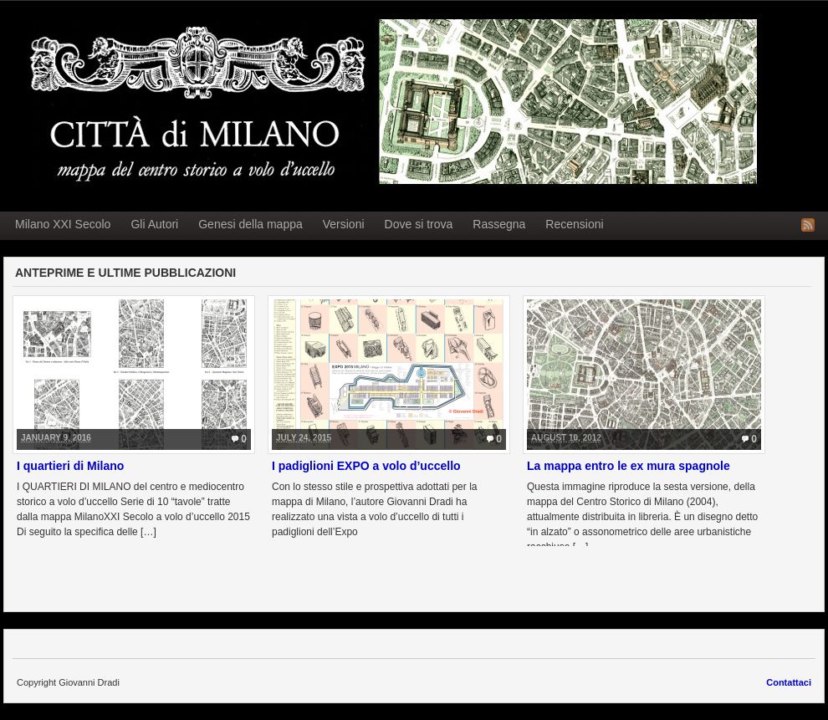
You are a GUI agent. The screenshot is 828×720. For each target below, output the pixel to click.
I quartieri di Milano (70, 465)
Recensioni (574, 224)
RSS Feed (808, 225)
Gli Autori (154, 224)
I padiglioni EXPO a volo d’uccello (366, 465)
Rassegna (499, 224)
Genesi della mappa (250, 224)
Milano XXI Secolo (62, 224)
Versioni (344, 224)
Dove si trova (419, 224)
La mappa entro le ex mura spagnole (628, 465)
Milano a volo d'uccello (386, 102)
